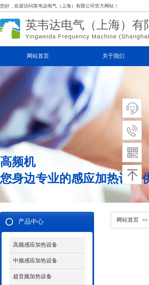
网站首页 (128, 220)
